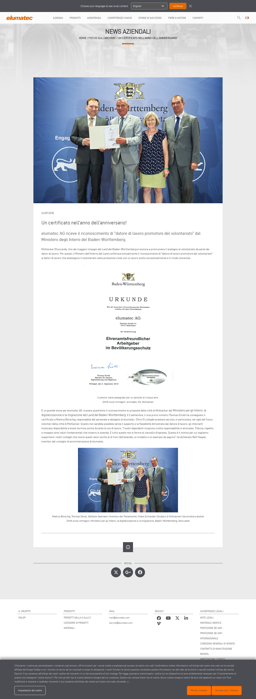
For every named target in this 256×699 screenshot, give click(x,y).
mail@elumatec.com (119, 617)
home (82, 38)
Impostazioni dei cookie (30, 690)
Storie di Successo (150, 17)
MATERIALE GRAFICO (210, 622)
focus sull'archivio (102, 38)
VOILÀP (22, 617)
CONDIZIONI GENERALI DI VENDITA (217, 643)
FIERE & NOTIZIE (177, 17)
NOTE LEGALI (207, 617)
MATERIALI (69, 628)
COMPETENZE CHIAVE (120, 17)
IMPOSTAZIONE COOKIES (212, 659)
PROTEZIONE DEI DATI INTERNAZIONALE (211, 636)
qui (127, 681)
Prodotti (75, 17)
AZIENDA (58, 17)
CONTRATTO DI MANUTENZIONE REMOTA (216, 651)
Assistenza (94, 17)
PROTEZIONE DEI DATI (211, 628)
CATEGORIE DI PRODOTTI (76, 622)
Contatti (198, 17)
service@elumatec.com (121, 622)
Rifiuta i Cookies (199, 690)
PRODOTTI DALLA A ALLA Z (77, 617)
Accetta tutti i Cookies (226, 690)
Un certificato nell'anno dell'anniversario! (147, 38)
